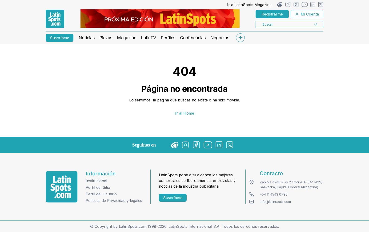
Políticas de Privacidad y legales (114, 200)
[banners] (160, 18)
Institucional (96, 180)
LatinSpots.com (132, 226)
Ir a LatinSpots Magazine (249, 4)
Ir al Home (184, 113)
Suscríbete (59, 37)
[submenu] (240, 37)
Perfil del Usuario (101, 194)
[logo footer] (61, 187)
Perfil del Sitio (98, 187)
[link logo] (55, 19)
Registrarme (272, 14)
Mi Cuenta (307, 14)
